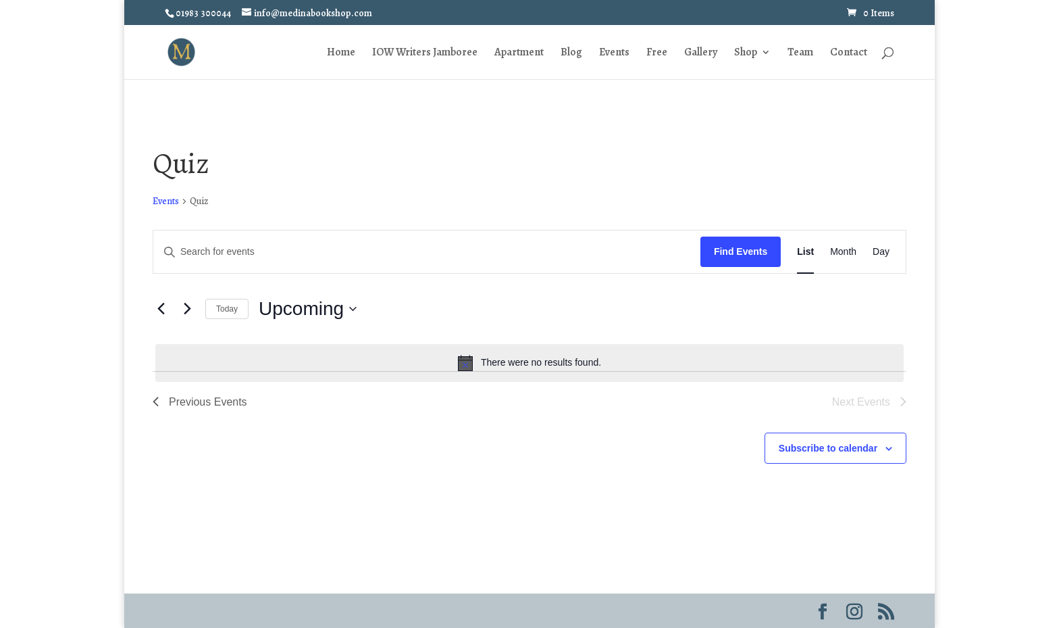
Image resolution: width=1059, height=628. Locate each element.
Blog (571, 53)
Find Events (740, 251)
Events (614, 53)
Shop (745, 53)
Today (227, 309)
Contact (848, 53)
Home (341, 53)
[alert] (529, 363)
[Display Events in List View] (805, 252)
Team (800, 53)
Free (656, 53)
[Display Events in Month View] (843, 252)
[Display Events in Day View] (881, 252)
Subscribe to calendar (828, 448)
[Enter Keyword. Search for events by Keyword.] (426, 252)
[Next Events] (187, 309)
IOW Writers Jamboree (424, 53)
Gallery (700, 53)
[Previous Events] (161, 309)
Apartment (519, 53)
